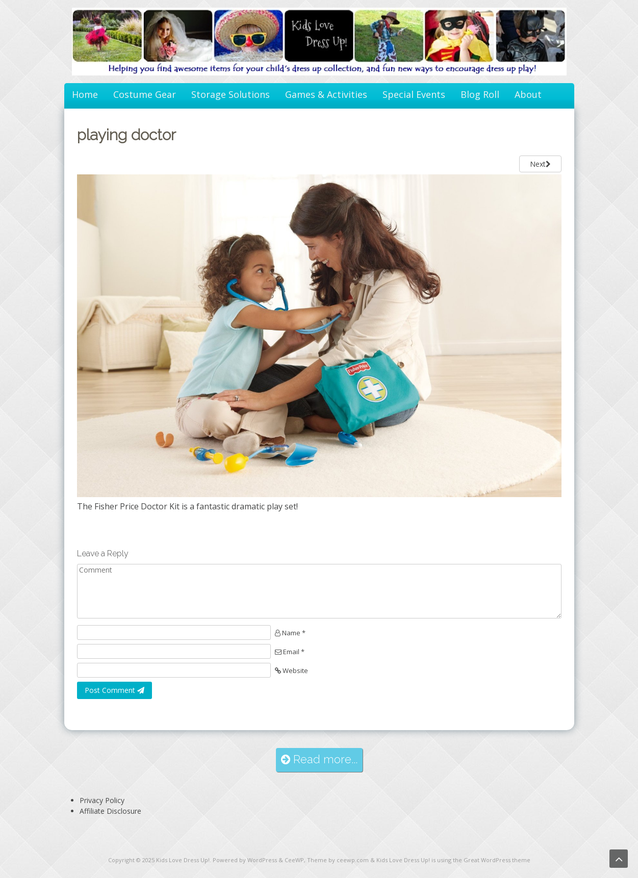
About (528, 94)
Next (540, 164)
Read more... (319, 759)
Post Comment (114, 690)
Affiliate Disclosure (110, 811)
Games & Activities (326, 94)
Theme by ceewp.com (338, 860)
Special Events (413, 94)
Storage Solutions (230, 94)
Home (85, 94)
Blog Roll (480, 94)
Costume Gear (144, 94)
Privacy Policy (102, 800)
